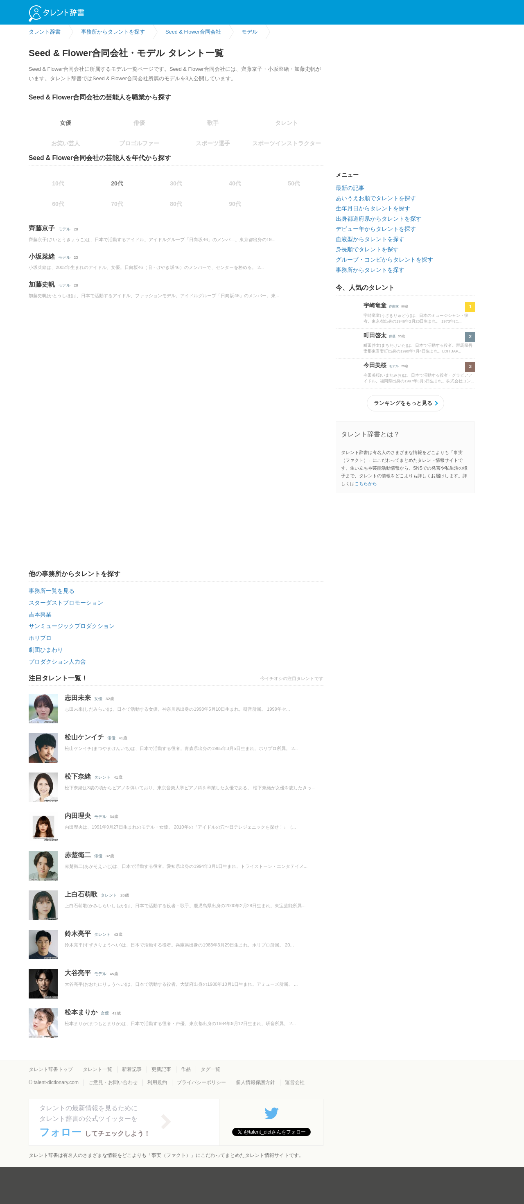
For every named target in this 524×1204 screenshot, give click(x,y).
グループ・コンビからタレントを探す (384, 259)
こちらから (366, 483)
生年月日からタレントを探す (373, 208)
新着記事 (132, 1069)
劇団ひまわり (46, 649)
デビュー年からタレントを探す (376, 229)
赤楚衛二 (78, 855)
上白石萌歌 (81, 894)
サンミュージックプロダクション (72, 626)
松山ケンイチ (84, 737)
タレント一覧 (97, 1069)
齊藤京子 (42, 228)
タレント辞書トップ (51, 1069)
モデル (64, 229)
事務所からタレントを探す (370, 270)
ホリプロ (40, 638)
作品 (186, 1069)
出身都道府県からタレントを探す (379, 218)
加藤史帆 (42, 284)
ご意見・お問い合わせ (113, 1082)
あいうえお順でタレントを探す (376, 198)
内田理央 (78, 815)
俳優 (111, 738)
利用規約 (157, 1082)
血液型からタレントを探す (370, 239)
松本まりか (81, 1012)
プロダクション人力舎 (57, 661)
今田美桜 (375, 365)
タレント (102, 777)
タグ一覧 (210, 1069)
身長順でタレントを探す (367, 249)
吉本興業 (40, 614)
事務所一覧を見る (52, 590)
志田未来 (78, 697)
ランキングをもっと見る (403, 403)
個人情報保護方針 (255, 1082)
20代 (117, 183)
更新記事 (161, 1069)
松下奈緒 (78, 776)
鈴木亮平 (78, 933)
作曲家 (394, 306)
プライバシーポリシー (201, 1082)
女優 (65, 123)
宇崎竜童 (375, 305)
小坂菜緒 (42, 256)
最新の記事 (350, 188)
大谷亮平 (78, 972)
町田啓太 (375, 335)
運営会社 (295, 1082)
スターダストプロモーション (66, 602)
